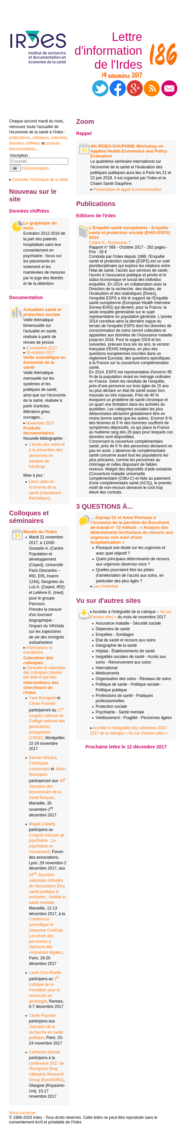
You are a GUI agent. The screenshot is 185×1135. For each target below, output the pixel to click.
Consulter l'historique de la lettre (38, 179)
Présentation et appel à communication (126, 189)
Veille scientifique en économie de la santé (44, 362)
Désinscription (36, 168)
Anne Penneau (137, 517)
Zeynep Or (105, 517)
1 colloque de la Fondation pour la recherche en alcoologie (44, 990)
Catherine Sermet (44, 1052)
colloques (40, 137)
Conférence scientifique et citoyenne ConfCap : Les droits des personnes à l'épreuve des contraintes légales (47, 936)
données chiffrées (25, 143)
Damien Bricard (42, 757)
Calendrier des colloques (38, 660)
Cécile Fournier (42, 703)
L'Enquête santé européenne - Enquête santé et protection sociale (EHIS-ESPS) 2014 (129, 232)
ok (15, 168)
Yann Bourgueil (42, 698)
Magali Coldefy (42, 824)
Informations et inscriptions (38, 650)
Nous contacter (22, 1113)
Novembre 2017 (40, 423)
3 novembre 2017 (41, 348)
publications (19, 137)
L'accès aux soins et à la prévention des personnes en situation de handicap (47, 455)
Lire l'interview (105, 586)
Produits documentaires (38, 430)
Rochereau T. (119, 242)
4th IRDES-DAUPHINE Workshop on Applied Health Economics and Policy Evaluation (129, 151)
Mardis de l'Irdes (40, 531)
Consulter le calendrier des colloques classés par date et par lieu (44, 672)
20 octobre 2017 (40, 352)
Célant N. (97, 242)
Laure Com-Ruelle (45, 972)
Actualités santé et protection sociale (42, 312)
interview (59, 137)
